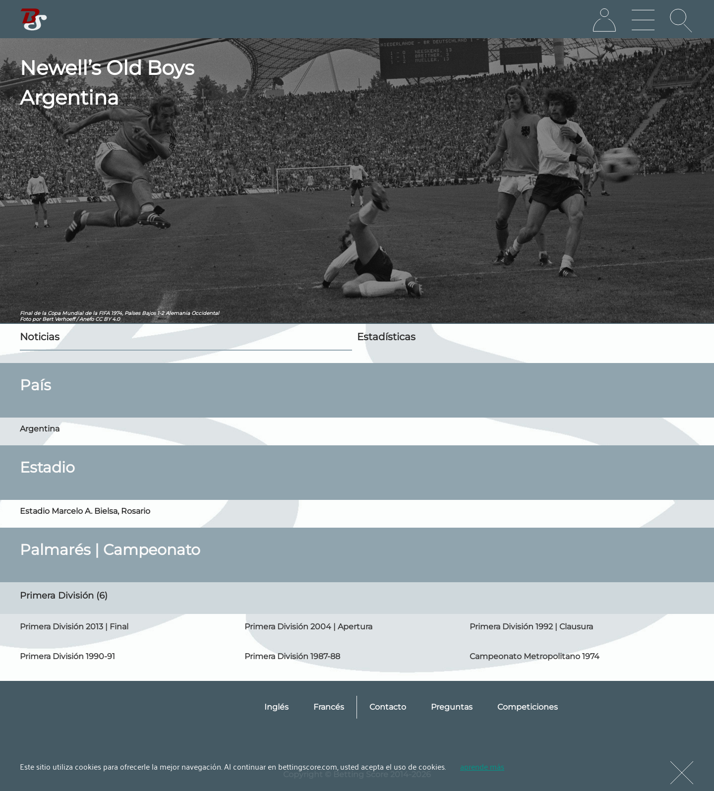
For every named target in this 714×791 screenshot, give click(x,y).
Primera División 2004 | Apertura (308, 626)
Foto (25, 319)
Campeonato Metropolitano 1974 (534, 656)
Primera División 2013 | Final (74, 626)
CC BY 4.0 (107, 319)
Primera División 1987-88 (292, 656)
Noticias (40, 337)
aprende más (482, 766)
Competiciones (527, 707)
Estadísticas (386, 337)
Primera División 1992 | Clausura (531, 626)
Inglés (276, 707)
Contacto (387, 707)
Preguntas (452, 707)
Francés (328, 707)
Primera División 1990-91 (67, 656)
